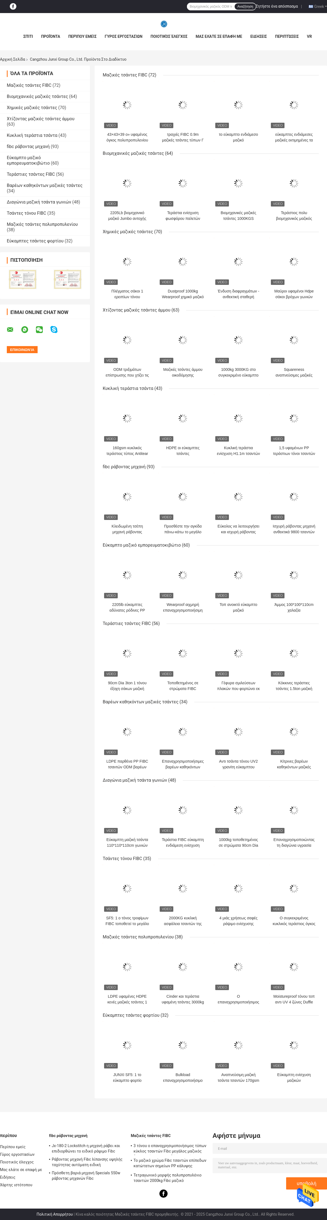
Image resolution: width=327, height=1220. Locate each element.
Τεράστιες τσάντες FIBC (31, 174)
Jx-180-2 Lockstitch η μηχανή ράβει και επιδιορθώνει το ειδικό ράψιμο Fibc (86, 1148)
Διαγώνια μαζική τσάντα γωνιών (39, 202)
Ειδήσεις (258, 36)
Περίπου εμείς (82, 36)
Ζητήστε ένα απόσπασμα (276, 6)
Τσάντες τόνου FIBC (26, 213)
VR (309, 36)
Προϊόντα (50, 36)
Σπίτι (28, 36)
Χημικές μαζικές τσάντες (32, 107)
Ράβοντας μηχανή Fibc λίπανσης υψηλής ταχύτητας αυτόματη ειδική (87, 1162)
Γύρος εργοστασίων (123, 36)
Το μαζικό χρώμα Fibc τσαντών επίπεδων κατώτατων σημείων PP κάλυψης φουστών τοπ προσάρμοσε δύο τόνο (170, 1164)
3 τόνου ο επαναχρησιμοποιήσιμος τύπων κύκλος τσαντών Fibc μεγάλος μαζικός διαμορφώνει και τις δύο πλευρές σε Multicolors (170, 1149)
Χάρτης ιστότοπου (16, 1185)
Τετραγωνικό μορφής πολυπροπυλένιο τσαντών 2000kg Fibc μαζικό (168, 1178)
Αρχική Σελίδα (12, 59)
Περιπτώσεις (287, 36)
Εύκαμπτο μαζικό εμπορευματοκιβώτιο (28, 160)
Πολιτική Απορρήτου (55, 1214)
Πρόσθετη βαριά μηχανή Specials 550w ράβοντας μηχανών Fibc (86, 1176)
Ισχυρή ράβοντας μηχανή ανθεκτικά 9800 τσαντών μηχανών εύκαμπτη (294, 532)
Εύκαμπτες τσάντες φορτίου (35, 241)
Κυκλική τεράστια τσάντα (32, 135)
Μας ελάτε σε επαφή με (219, 36)
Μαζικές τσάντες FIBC (29, 85)
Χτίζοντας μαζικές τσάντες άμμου (40, 118)
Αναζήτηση (245, 6)
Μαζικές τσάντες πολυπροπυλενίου (42, 224)
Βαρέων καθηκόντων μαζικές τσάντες (45, 185)
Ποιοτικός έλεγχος (169, 36)
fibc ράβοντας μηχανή (28, 146)
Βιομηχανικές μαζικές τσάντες (37, 96)
